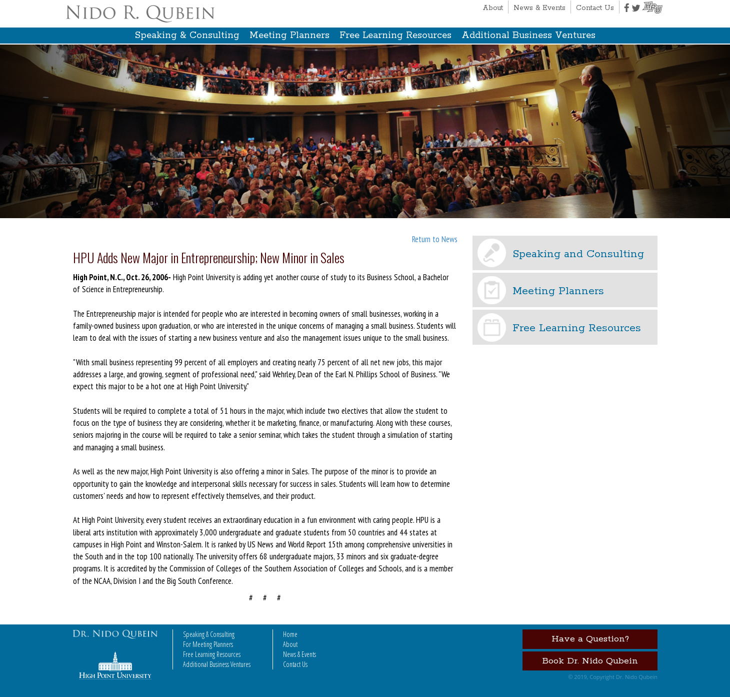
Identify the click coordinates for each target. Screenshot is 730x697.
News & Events (540, 8)
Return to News (435, 239)
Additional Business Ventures (529, 36)
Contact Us (595, 8)
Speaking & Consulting (187, 36)
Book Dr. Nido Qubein (590, 660)
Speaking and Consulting (578, 254)
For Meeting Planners (208, 644)
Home (290, 634)
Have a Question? (590, 638)
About (492, 8)
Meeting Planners (290, 36)
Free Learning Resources (396, 36)
